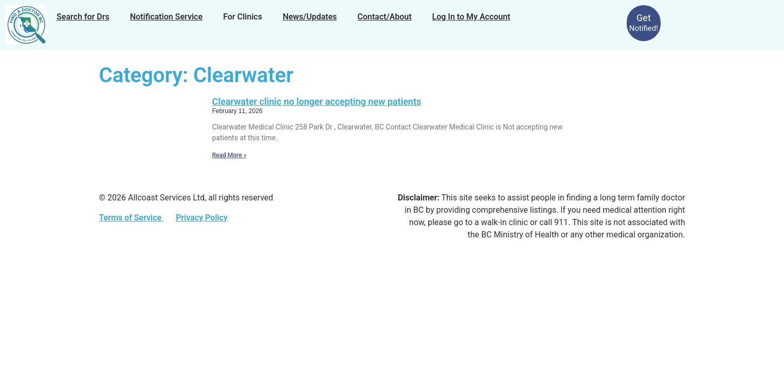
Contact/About (384, 17)
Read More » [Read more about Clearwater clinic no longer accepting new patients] (229, 155)
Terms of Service (131, 218)
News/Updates (310, 17)
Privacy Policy (202, 218)
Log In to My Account (471, 17)
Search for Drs (83, 17)
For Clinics (242, 17)
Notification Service (166, 17)
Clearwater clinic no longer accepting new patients (317, 101)
